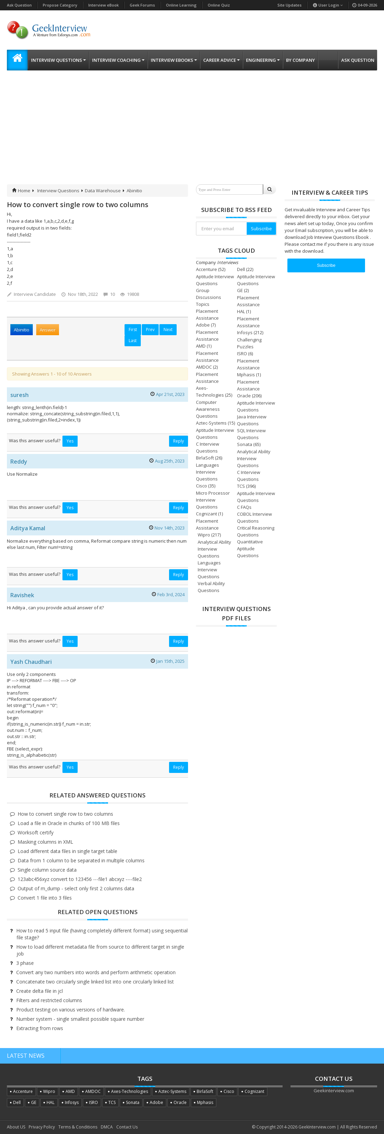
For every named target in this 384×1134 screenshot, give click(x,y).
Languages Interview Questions (207, 472)
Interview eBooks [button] (174, 60)
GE (240, 290)
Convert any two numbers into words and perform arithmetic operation (96, 972)
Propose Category (60, 5)
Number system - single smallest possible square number (80, 1019)
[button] (17, 60)
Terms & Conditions (77, 1127)
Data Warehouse (103, 190)
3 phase (25, 963)
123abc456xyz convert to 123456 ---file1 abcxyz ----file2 (80, 879)
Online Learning (181, 5)
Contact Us (127, 1127)
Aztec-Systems (211, 423)
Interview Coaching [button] (118, 60)
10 (109, 294)
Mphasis (246, 374)
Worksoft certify (35, 832)
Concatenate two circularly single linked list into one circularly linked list (95, 981)
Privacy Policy (42, 1127)
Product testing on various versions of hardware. (70, 1009)
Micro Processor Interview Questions (213, 500)
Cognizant (206, 514)
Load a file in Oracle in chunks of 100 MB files (69, 823)
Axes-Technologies (129, 1091)
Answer (48, 330)
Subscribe (261, 228)
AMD (201, 346)
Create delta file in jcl (39, 991)
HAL (241, 311)
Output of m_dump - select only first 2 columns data (76, 888)
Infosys (245, 332)
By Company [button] (300, 60)
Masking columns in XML (45, 842)
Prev (150, 329)
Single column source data (47, 869)
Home (21, 190)
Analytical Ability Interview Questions (253, 458)
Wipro (204, 535)
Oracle (244, 395)
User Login (328, 5)
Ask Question (19, 5)
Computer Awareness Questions (208, 409)
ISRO (242, 353)
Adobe (203, 325)
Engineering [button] (263, 60)
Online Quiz (219, 5)
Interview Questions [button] (58, 60)
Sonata (244, 444)
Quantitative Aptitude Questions (250, 549)
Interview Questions (58, 190)
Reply (178, 441)
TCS (241, 486)
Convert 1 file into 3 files (45, 897)
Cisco (201, 486)
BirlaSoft (205, 458)
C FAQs (244, 507)
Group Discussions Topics (208, 297)
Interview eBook (103, 5)
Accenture (206, 269)
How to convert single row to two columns (65, 814)
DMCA (107, 1127)
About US (16, 1127)
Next (168, 329)
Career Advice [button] (221, 60)
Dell (241, 269)
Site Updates (289, 5)
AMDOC (204, 367)
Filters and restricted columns (49, 1000)
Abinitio (134, 190)
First (133, 329)
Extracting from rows (39, 1028)
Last (133, 340)
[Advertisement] (192, 132)
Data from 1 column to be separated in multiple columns (81, 860)
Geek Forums (142, 5)
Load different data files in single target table (67, 851)
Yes (70, 441)
